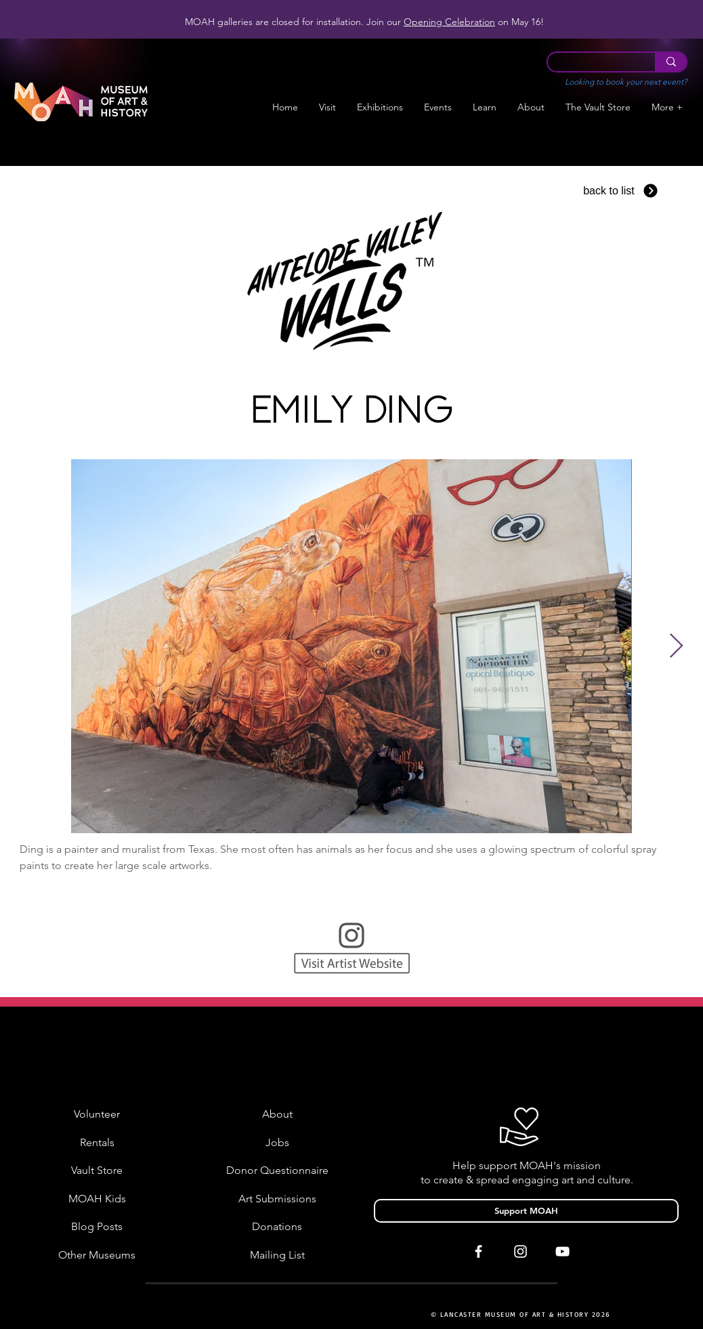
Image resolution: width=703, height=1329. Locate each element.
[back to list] (621, 191)
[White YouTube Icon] (562, 1251)
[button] (380, 107)
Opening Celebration (449, 22)
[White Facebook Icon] (478, 1251)
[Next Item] (676, 646)
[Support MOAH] (526, 1211)
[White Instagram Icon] (520, 1251)
